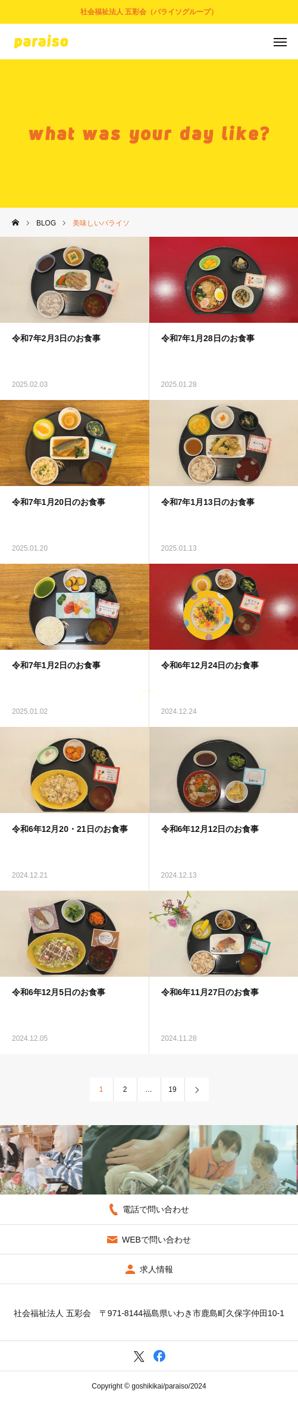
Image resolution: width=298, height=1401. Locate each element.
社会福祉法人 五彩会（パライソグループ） (149, 12)
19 (172, 1089)
